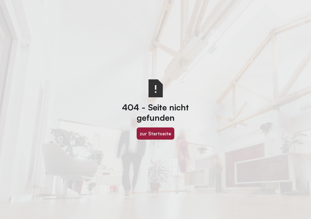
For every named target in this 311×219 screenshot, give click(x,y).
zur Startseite (155, 133)
